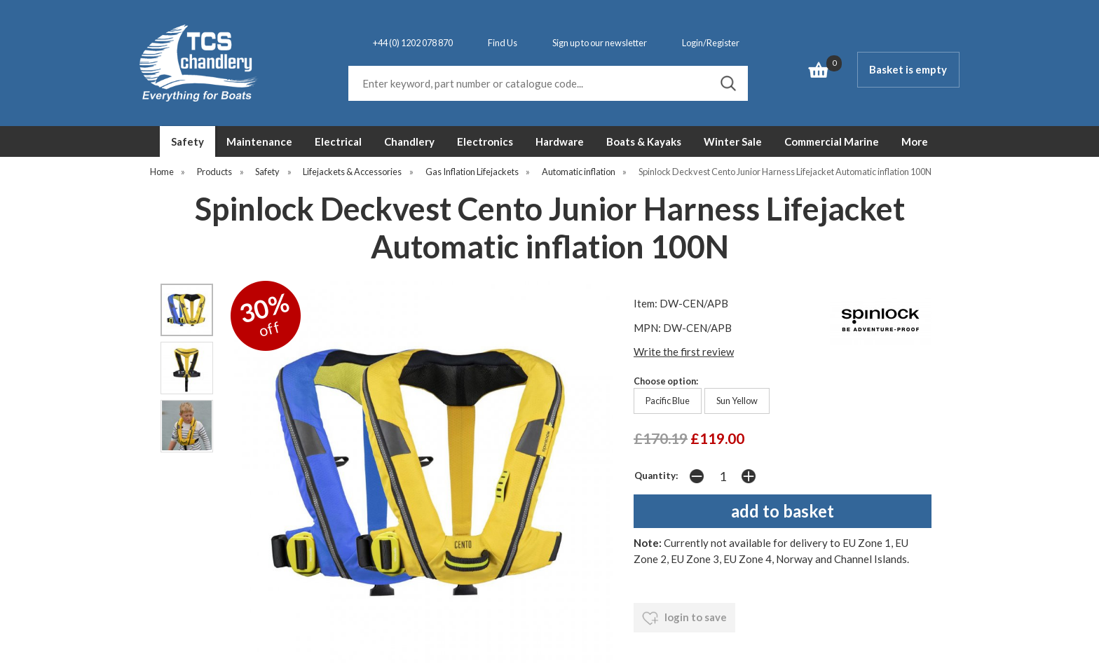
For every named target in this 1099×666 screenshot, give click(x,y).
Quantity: (656, 475)
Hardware (559, 141)
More (914, 141)
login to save (684, 618)
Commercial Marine (831, 141)
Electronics (485, 141)
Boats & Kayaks (643, 141)
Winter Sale (733, 141)
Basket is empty (908, 69)
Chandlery (409, 141)
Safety (187, 141)
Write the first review (684, 351)
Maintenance (259, 141)
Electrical (338, 141)
